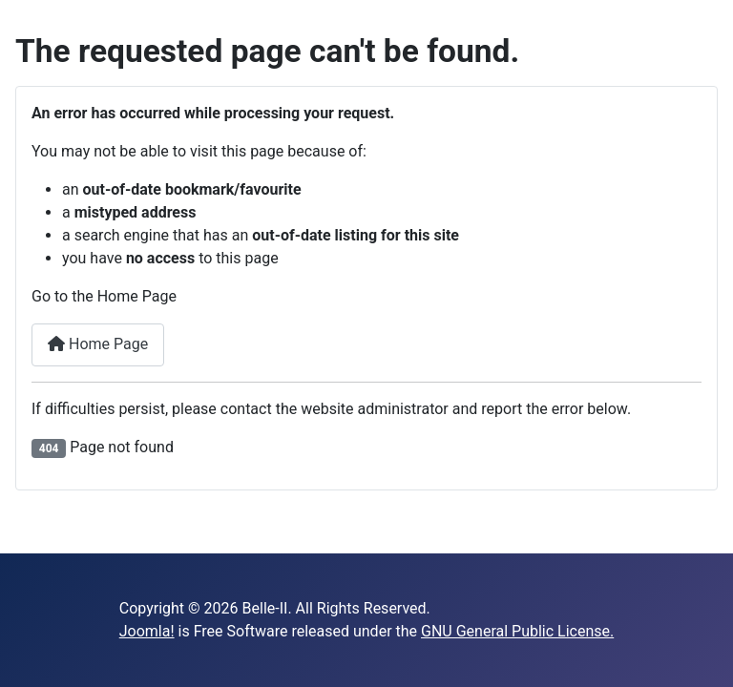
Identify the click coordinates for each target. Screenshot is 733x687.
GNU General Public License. (517, 631)
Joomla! (147, 631)
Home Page (98, 344)
